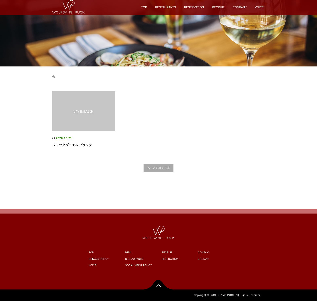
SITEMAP (203, 259)
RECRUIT (218, 7)
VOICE (259, 7)
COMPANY (240, 7)
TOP (144, 7)
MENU (128, 252)
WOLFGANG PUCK (223, 295)
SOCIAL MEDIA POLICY (138, 265)
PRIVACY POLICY (99, 259)
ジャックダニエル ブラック (72, 145)
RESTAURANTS (165, 7)
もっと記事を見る (158, 167)
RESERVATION (194, 7)
